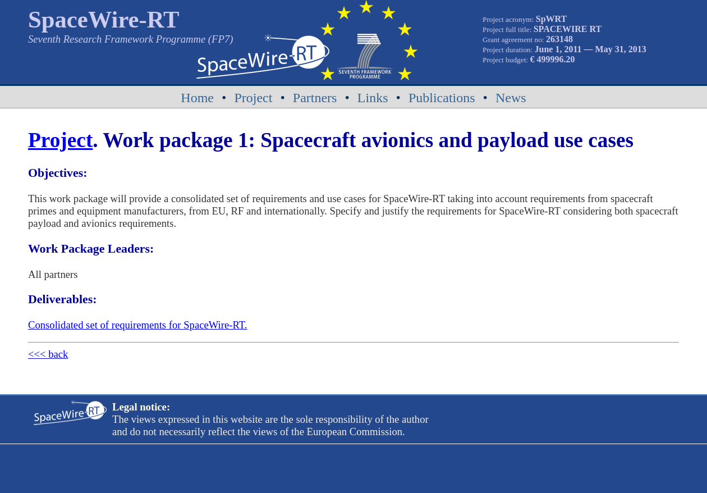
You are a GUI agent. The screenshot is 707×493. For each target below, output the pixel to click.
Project (253, 97)
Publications (441, 97)
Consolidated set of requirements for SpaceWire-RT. (137, 325)
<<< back (48, 354)
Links (372, 97)
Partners (315, 97)
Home (197, 97)
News (510, 97)
